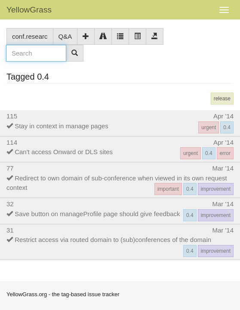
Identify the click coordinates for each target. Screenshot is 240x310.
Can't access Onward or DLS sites (64, 151)
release (222, 99)
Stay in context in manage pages (61, 126)
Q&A (65, 36)
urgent (208, 127)
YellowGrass (29, 9)
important (168, 189)
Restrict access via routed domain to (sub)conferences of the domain (113, 239)
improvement (216, 189)
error (225, 153)
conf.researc (30, 36)
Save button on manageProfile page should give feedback (97, 213)
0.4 (227, 127)
